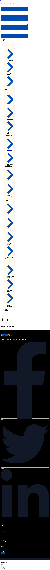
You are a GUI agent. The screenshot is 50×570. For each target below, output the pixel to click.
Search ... (2, 564)
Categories (5, 41)
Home (4, 39)
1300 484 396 (5, 310)
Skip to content (2, 0)
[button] (14, 22)
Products (4, 40)
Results (2, 567)
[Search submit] (1, 566)
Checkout (5, 309)
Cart (4, 308)
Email (2, 551)
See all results (3, 568)
